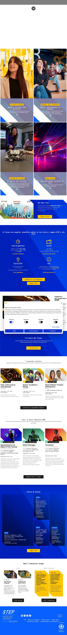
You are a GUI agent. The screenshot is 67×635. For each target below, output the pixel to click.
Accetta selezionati (33, 330)
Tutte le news (18, 600)
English (60, 616)
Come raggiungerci (18, 272)
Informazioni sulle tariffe (48, 253)
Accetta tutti (52, 330)
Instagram (25, 616)
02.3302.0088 (55, 267)
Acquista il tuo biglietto (33, 279)
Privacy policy (45, 619)
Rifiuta (14, 330)
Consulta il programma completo (33, 407)
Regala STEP (33, 283)
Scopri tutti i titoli (33, 477)
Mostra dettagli (55, 327)
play (33, 8)
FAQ (25, 619)
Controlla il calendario (18, 253)
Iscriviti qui (33, 348)
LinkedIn (27, 616)
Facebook (22, 616)
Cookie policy (55, 619)
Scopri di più (44, 216)
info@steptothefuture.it (49, 272)
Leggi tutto (33, 550)
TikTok (30, 616)
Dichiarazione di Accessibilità (49, 621)
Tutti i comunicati (49, 600)
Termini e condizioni (34, 619)
